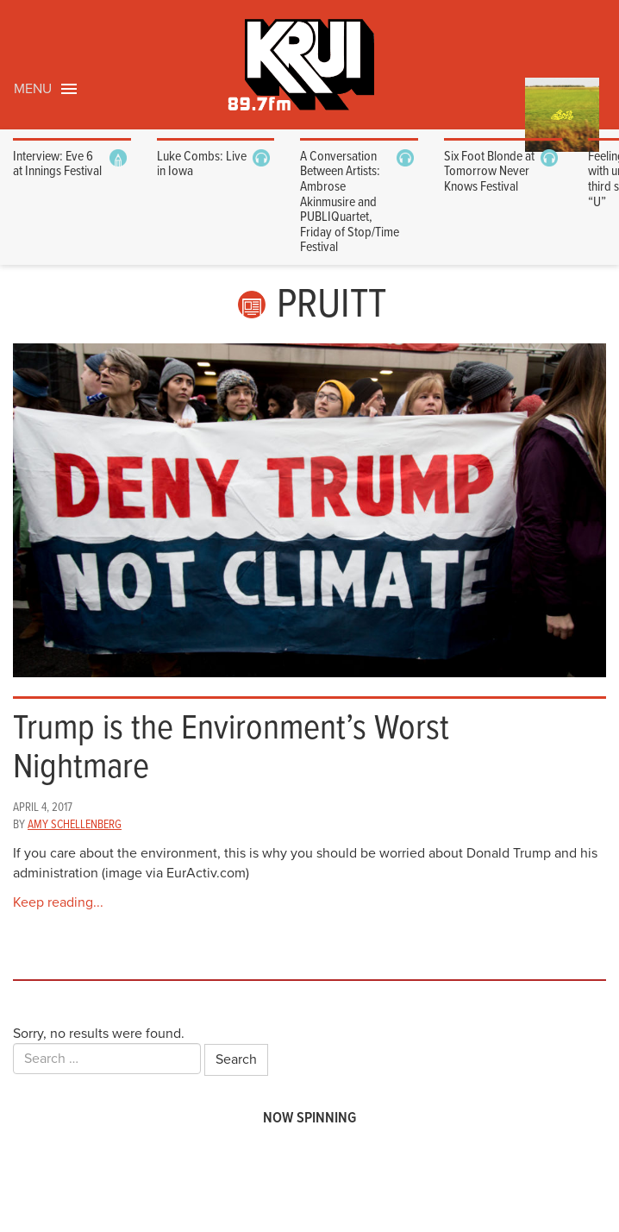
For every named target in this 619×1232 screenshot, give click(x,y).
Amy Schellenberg (75, 825)
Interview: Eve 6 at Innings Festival (57, 164)
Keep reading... (58, 902)
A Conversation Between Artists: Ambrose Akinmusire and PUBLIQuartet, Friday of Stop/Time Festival (349, 202)
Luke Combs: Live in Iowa (202, 164)
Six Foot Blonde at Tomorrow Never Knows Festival (489, 172)
